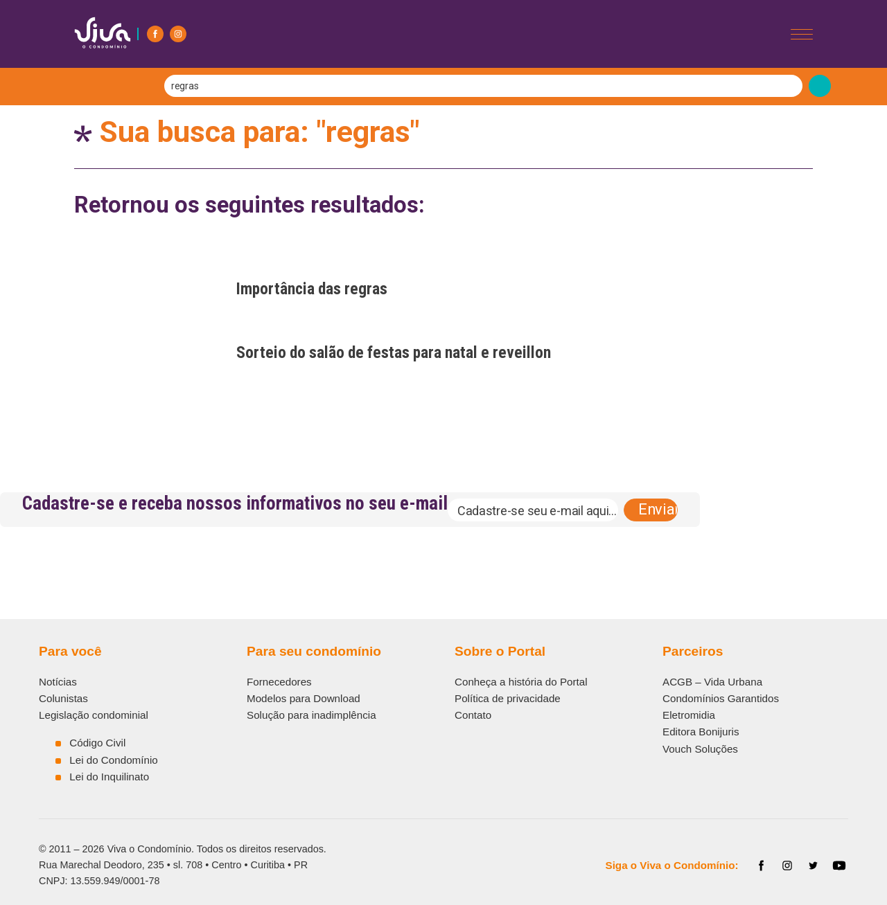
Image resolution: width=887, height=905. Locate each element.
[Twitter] (814, 866)
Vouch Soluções (700, 749)
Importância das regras (311, 288)
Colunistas (63, 698)
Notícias (58, 682)
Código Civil (97, 743)
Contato (473, 715)
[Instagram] (178, 34)
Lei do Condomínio (113, 760)
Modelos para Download (303, 698)
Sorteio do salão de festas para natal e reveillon (393, 352)
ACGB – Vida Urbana (712, 682)
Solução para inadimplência (311, 715)
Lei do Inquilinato (109, 776)
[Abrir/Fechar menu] (802, 34)
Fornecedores (279, 682)
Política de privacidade (508, 698)
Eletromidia (688, 715)
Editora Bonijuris (700, 731)
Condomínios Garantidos (720, 698)
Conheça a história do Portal (521, 682)
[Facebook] (155, 34)
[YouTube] (839, 866)
